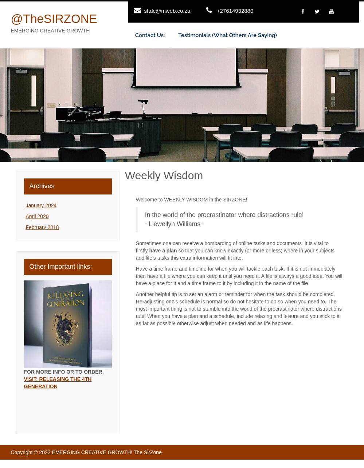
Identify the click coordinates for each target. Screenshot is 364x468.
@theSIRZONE (54, 18)
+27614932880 (235, 11)
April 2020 (37, 216)
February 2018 (42, 227)
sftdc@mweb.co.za (167, 11)
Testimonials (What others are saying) (227, 35)
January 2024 (41, 205)
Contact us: (150, 35)
